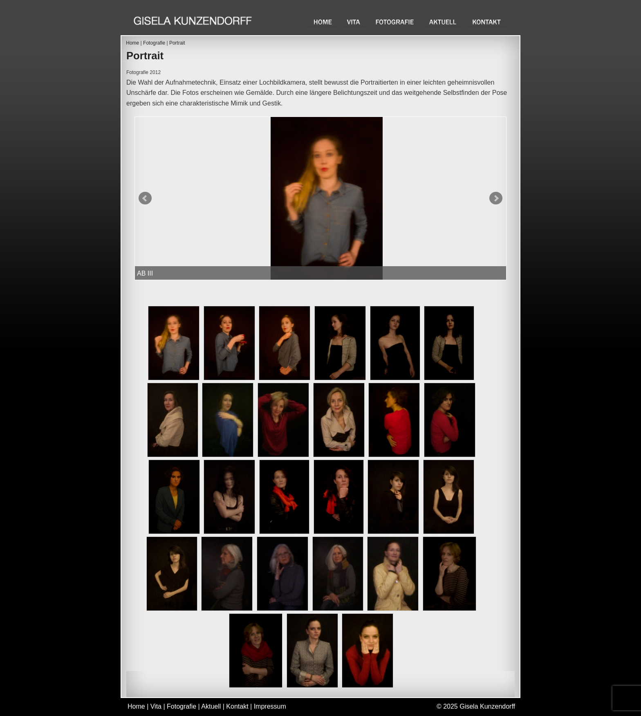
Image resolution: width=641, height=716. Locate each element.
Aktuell (443, 21)
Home (323, 21)
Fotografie (395, 21)
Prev (145, 198)
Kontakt (487, 21)
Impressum (270, 706)
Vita (354, 21)
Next (495, 198)
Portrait (177, 43)
